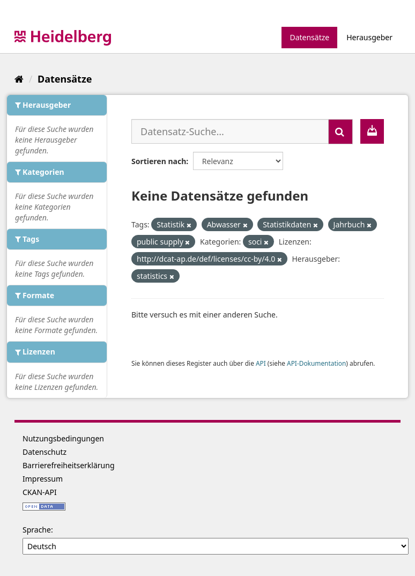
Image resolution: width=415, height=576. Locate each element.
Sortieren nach (158, 161)
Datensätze (309, 37)
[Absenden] (340, 131)
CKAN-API (40, 492)
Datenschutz (44, 452)
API (261, 363)
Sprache (37, 530)
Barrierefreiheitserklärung (69, 465)
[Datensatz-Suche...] (230, 131)
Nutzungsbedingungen (63, 438)
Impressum (43, 479)
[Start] (19, 78)
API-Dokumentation (316, 363)
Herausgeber (369, 37)
